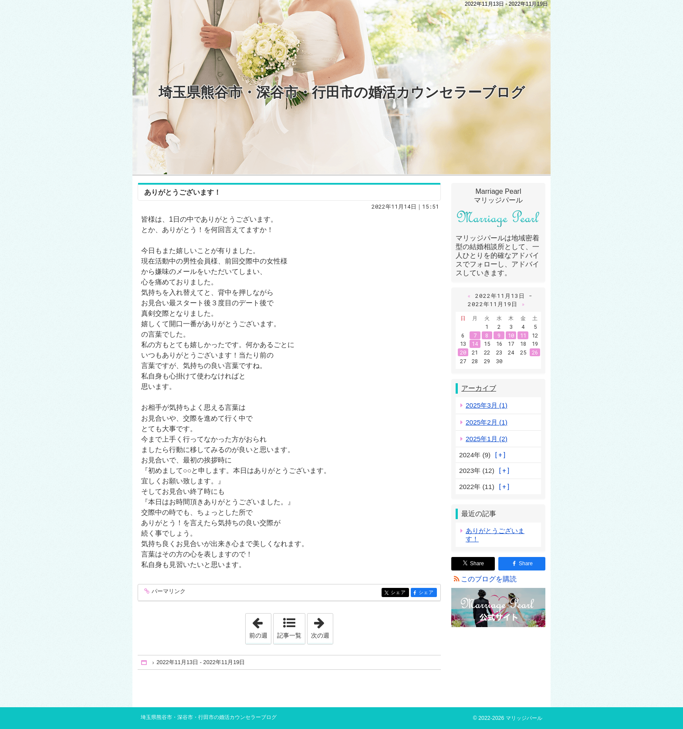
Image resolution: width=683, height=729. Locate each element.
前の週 (260, 626)
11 (523, 335)
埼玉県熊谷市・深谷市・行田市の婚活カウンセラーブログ (342, 92)
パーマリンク (168, 591)
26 (535, 352)
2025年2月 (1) (486, 422)
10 (511, 335)
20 (463, 352)
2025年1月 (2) (486, 438)
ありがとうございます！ (182, 192)
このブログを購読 (489, 579)
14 (475, 343)
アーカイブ (478, 388)
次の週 (322, 626)
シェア (399, 593)
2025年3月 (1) (486, 405)
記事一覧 (289, 635)
